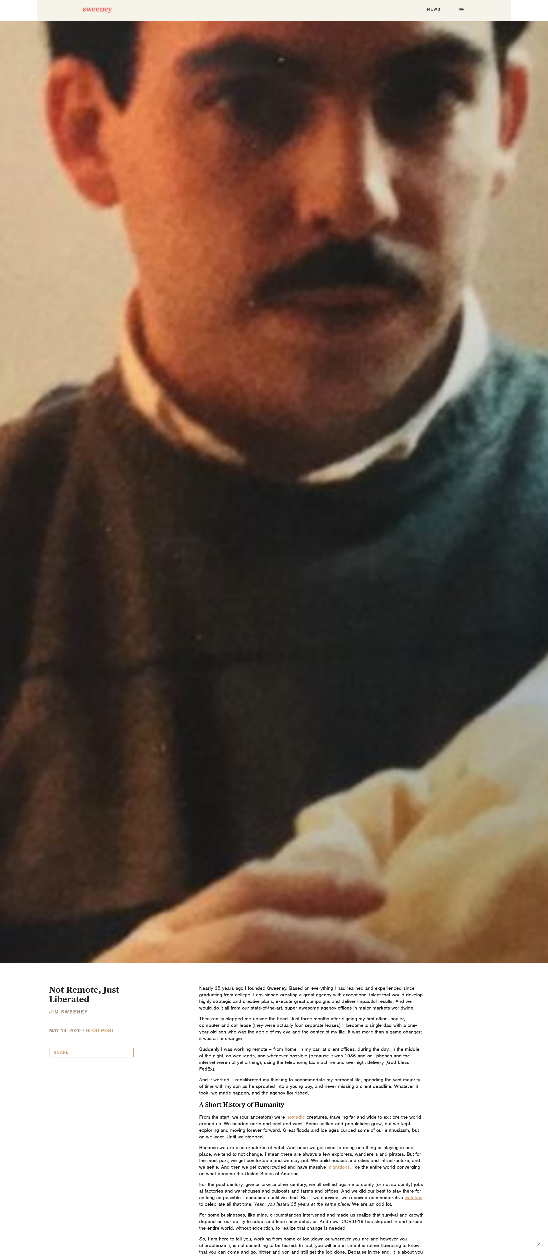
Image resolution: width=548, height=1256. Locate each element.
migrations (339, 1167)
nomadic (295, 1117)
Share (61, 1052)
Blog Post (100, 1030)
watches (413, 1197)
